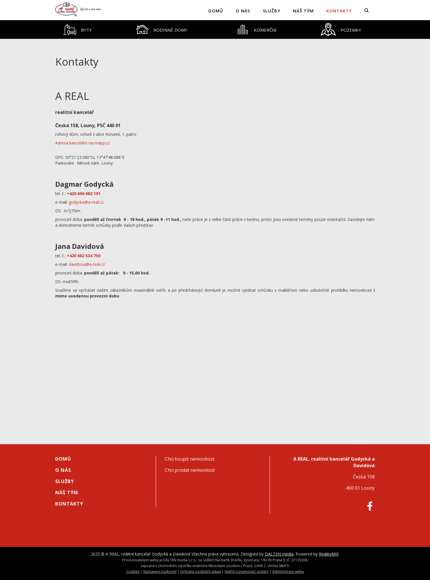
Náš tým (303, 11)
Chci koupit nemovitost (189, 459)
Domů (215, 11)
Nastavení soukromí (159, 571)
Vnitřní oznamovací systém (246, 571)
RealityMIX (328, 554)
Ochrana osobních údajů (200, 571)
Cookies (133, 571)
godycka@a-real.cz (86, 202)
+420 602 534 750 (84, 255)
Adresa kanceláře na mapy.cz (82, 143)
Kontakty (339, 11)
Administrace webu (288, 571)
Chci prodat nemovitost (190, 470)
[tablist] (215, 29)
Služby (271, 11)
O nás (243, 11)
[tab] (78, 29)
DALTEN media (279, 554)
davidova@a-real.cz (87, 264)
